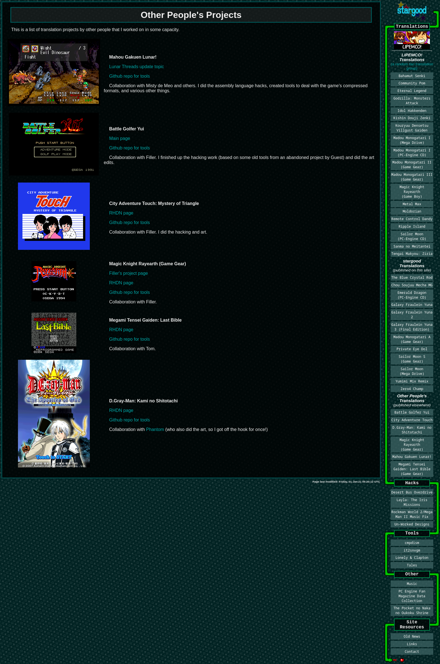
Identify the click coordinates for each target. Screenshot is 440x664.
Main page (119, 138)
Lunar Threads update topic (136, 66)
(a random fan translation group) (412, 66)
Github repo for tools (129, 76)
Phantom (155, 429)
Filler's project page (128, 273)
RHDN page (121, 213)
